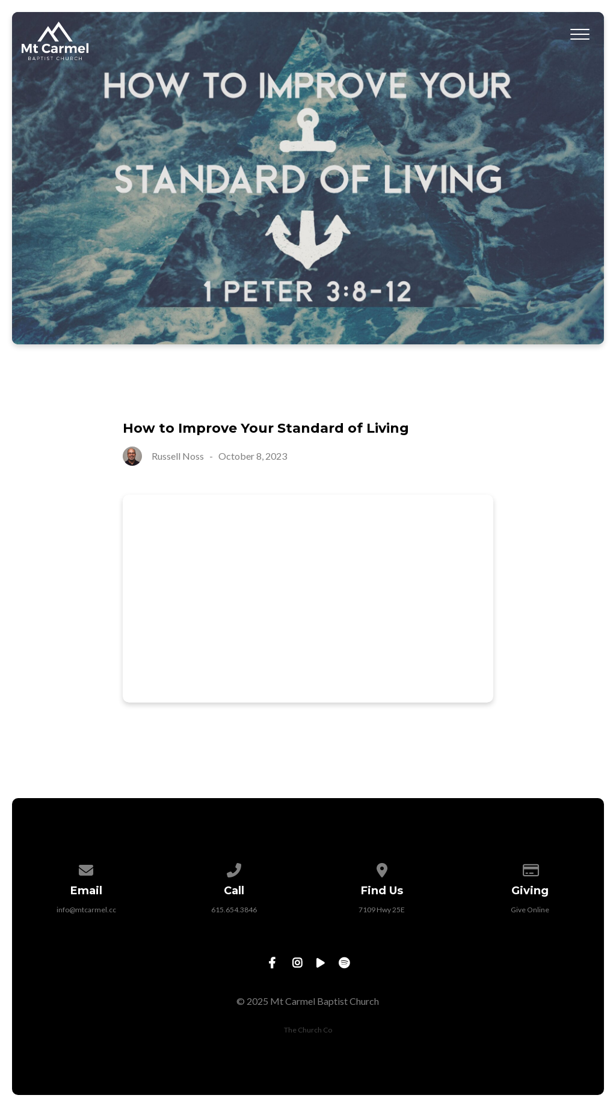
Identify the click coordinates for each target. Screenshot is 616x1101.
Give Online (530, 909)
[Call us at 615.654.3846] (234, 868)
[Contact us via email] (86, 868)
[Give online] (530, 868)
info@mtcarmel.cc (86, 909)
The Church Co (308, 1029)
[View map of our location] (382, 868)
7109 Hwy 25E (382, 909)
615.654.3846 (234, 909)
